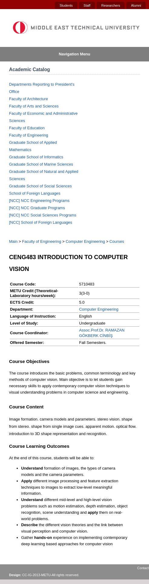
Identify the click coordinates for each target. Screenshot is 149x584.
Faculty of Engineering (28, 135)
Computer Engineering (85, 241)
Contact (143, 567)
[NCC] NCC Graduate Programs (37, 208)
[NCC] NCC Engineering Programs (39, 200)
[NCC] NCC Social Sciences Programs (42, 215)
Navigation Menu (74, 54)
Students (66, 5)
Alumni (136, 5)
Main (13, 241)
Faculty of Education (27, 128)
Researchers (110, 5)
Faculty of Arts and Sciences (34, 106)
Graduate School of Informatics (36, 157)
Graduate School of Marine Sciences (41, 164)
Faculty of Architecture (28, 99)
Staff (87, 5)
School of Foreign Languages (34, 193)
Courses (116, 241)
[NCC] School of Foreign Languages (40, 222)
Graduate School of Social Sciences (40, 186)
